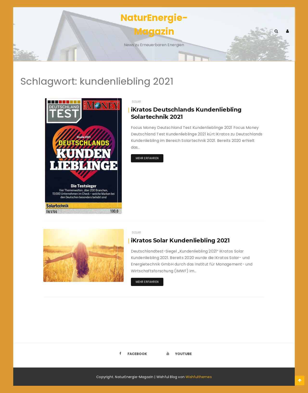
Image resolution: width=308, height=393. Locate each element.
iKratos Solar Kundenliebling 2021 (180, 240)
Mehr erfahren (147, 158)
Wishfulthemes (199, 376)
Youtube (178, 353)
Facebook (131, 353)
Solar (136, 102)
